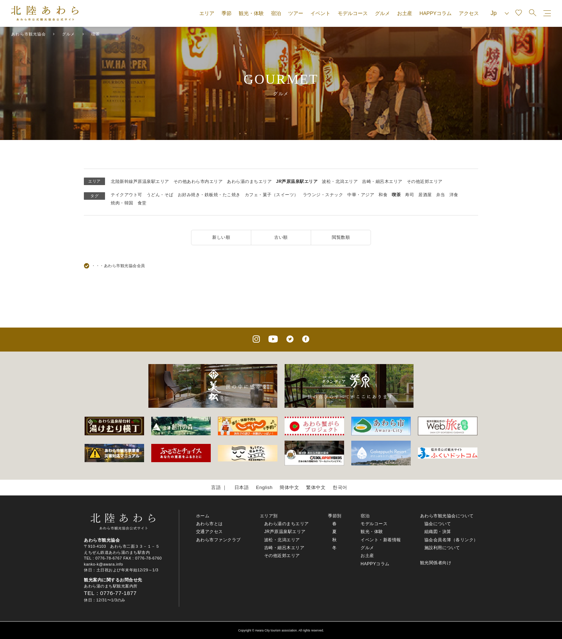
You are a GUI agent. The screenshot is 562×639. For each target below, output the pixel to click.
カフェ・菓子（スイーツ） (272, 194)
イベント (320, 13)
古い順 (281, 237)
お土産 (404, 13)
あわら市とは (209, 523)
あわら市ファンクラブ (218, 539)
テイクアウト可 (126, 194)
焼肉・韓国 (122, 202)
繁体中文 (315, 487)
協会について (437, 523)
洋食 (453, 194)
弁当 (440, 194)
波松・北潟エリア (340, 181)
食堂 (142, 202)
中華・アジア (360, 194)
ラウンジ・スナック (323, 194)
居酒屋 (425, 194)
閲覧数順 (341, 237)
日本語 (241, 487)
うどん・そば (160, 194)
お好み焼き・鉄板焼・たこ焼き (209, 194)
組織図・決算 (437, 531)
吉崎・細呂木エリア (382, 181)
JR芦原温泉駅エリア (297, 181)
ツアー (295, 13)
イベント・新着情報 (381, 539)
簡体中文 (289, 487)
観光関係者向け (436, 562)
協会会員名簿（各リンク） (451, 539)
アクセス (469, 13)
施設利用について (442, 547)
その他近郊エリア (425, 181)
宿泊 (276, 13)
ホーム (203, 515)
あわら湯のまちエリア (249, 181)
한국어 (340, 487)
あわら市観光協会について (447, 515)
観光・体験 (251, 13)
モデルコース (353, 13)
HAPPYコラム (435, 13)
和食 (382, 194)
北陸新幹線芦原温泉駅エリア (140, 181)
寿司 (409, 194)
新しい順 (221, 237)
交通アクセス (209, 531)
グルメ (382, 13)
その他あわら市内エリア (198, 181)
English (264, 487)
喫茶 (396, 194)
